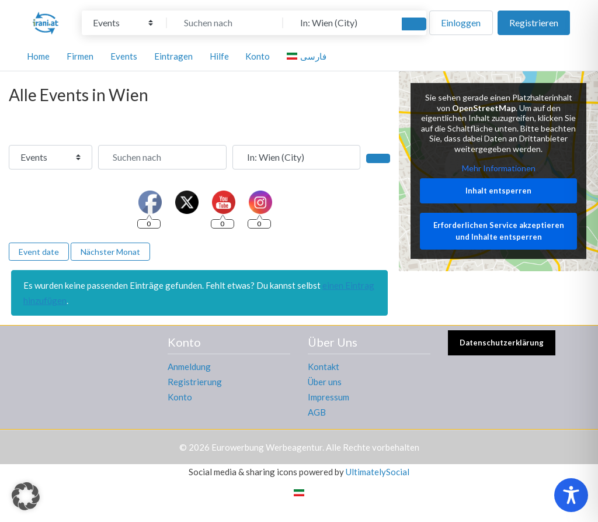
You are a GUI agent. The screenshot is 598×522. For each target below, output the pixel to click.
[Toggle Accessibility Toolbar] (571, 495)
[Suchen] (414, 24)
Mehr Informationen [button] (498, 169)
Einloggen (461, 22)
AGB (317, 412)
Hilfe (219, 56)
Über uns (325, 381)
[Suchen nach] (225, 23)
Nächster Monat (110, 252)
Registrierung (195, 381)
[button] (25, 496)
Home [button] (38, 56)
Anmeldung (189, 366)
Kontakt (323, 366)
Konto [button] (257, 56)
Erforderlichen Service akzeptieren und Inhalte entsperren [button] (498, 231)
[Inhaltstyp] (123, 23)
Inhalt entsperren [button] (498, 190)
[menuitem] (308, 56)
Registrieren (533, 22)
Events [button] (123, 56)
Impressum (328, 397)
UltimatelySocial (377, 471)
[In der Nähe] (341, 23)
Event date (39, 252)
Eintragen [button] (173, 56)
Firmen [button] (80, 56)
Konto (180, 397)
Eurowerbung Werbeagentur (266, 447)
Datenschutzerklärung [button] (502, 342)
